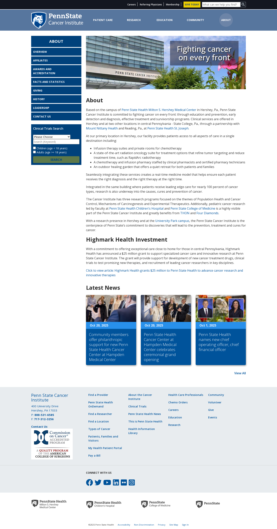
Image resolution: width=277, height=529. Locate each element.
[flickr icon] (124, 482)
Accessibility (124, 524)
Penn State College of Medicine (192, 208)
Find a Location (98, 421)
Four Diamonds (207, 213)
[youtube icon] (107, 482)
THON (184, 213)
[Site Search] (221, 4)
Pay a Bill (94, 455)
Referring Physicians (151, 4)
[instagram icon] (132, 482)
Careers (131, 4)
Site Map (173, 524)
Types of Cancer (99, 429)
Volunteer (214, 402)
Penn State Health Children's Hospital (136, 208)
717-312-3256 (44, 419)
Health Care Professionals (185, 395)
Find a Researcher (100, 414)
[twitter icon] (98, 482)
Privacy (161, 524)
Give (211, 410)
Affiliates (40, 60)
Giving (37, 90)
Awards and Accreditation (44, 71)
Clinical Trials (137, 406)
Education (165, 20)
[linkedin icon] (116, 482)
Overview (40, 52)
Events (212, 417)
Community (195, 20)
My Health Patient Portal (105, 448)
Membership (172, 4)
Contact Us (42, 116)
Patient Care (103, 20)
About (226, 20)
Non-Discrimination (144, 524)
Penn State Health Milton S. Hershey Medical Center (159, 110)
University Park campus (172, 221)
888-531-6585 (44, 415)
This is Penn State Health (145, 421)
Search (56, 160)
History (39, 99)
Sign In (185, 524)
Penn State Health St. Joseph (168, 128)
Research (134, 20)
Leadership (41, 108)
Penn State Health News (144, 414)
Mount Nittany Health (102, 128)
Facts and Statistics (49, 82)
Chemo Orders (178, 402)
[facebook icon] (89, 482)
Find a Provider (98, 395)
